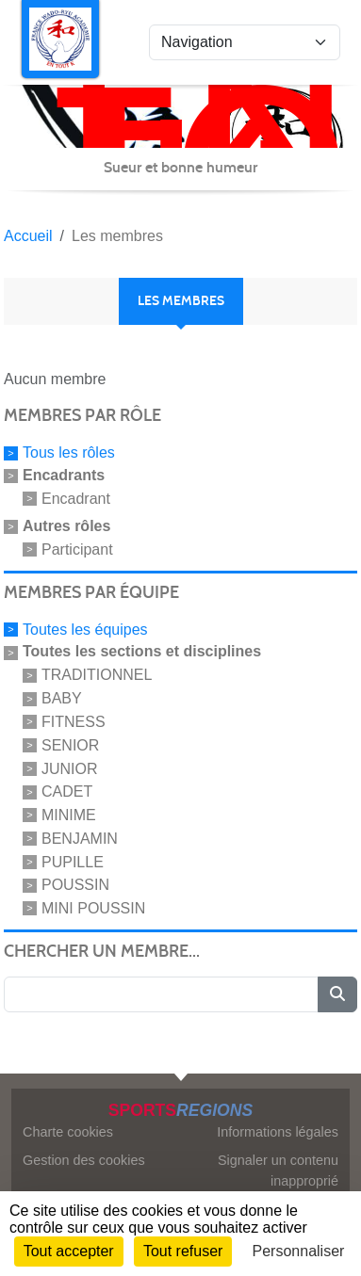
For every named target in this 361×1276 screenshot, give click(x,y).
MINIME (68, 815)
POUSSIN (75, 885)
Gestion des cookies (84, 1160)
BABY (61, 698)
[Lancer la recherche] (337, 994)
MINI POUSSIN (93, 908)
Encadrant (75, 499)
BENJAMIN (79, 839)
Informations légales (277, 1131)
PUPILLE (72, 861)
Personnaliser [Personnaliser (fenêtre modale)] (299, 1251)
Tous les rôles (69, 452)
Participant (77, 549)
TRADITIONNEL (96, 675)
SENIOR (70, 745)
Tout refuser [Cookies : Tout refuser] (182, 1251)
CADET (66, 791)
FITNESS (73, 722)
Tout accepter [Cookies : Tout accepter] (69, 1251)
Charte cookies (68, 1131)
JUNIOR (69, 768)
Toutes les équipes (85, 629)
